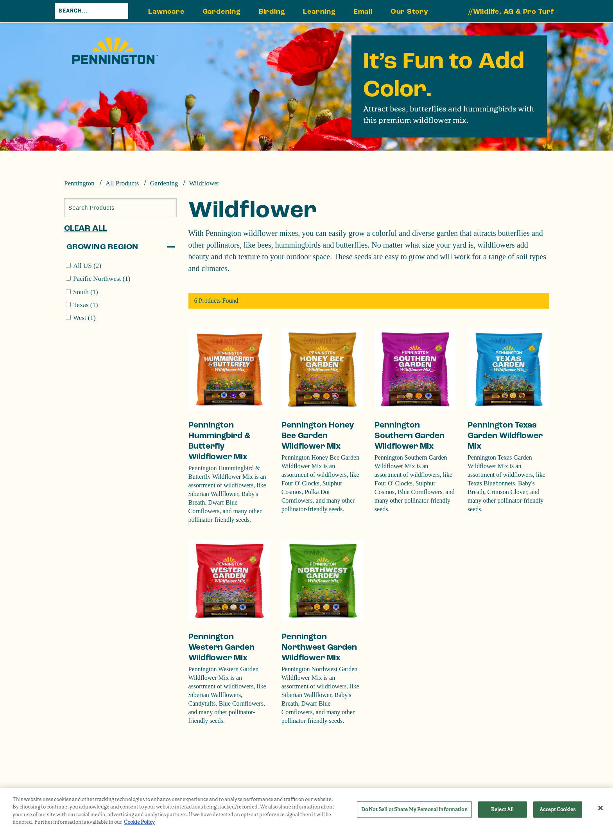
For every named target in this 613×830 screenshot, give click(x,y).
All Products (122, 183)
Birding (272, 11)
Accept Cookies (557, 809)
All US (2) (87, 265)
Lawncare (166, 11)
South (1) (85, 292)
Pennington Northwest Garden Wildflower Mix (319, 647)
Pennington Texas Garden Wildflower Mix (505, 435)
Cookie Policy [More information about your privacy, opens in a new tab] (139, 822)
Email (363, 11)
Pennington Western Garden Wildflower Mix (221, 647)
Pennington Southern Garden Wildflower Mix (410, 435)
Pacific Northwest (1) (101, 278)
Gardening (222, 11)
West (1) (84, 318)
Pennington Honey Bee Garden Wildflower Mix (317, 435)
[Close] (600, 807)
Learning (319, 11)
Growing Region (102, 247)
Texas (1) (85, 305)
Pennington (79, 183)
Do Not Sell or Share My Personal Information (414, 809)
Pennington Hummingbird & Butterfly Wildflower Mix (219, 441)
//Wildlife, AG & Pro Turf (511, 11)
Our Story (409, 11)
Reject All (502, 809)
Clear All (85, 228)
